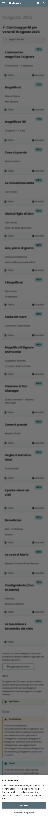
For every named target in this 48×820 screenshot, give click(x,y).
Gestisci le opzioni (24, 812)
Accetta (24, 805)
